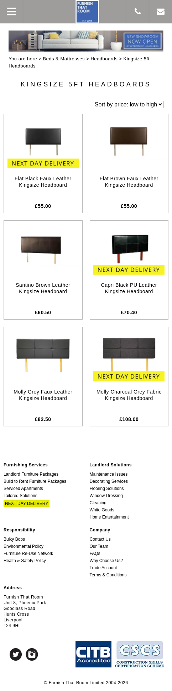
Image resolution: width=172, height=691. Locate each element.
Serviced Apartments (23, 488)
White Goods (102, 509)
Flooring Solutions (107, 488)
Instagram (32, 654)
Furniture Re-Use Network (28, 553)
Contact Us (100, 539)
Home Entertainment (109, 517)
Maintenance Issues (109, 474)
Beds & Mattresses (64, 58)
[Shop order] (128, 104)
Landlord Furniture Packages (31, 474)
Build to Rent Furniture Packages (35, 481)
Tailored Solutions (20, 495)
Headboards (104, 58)
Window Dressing (106, 495)
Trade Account (103, 567)
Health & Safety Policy (25, 560)
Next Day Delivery (26, 503)
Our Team (99, 546)
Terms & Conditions (108, 574)
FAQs (95, 553)
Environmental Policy (23, 546)
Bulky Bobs (14, 539)
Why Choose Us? (106, 560)
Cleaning (98, 502)
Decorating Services (109, 481)
